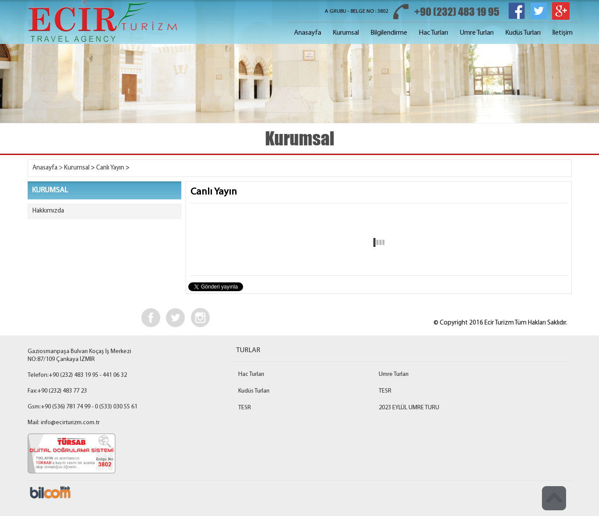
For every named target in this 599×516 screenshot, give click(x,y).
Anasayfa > (47, 168)
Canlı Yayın (110, 168)
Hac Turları (433, 32)
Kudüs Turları (523, 32)
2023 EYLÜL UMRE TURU (409, 407)
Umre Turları (476, 32)
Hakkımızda (48, 211)
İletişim (562, 32)
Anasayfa (307, 32)
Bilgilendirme (388, 32)
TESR (385, 391)
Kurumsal (346, 32)
